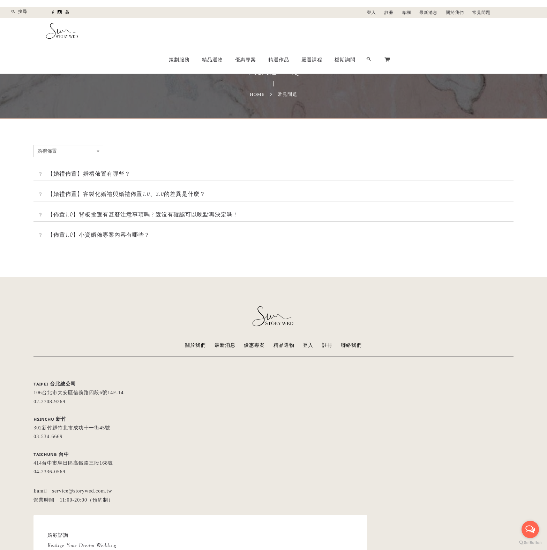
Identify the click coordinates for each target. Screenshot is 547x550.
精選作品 (380, 32)
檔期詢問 (446, 32)
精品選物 (314, 32)
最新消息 (428, 12)
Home (257, 94)
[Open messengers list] (530, 529)
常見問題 (481, 12)
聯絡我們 (351, 345)
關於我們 (455, 12)
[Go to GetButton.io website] (530, 543)
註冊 (389, 12)
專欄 (406, 12)
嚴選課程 (413, 32)
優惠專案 (347, 32)
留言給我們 (308, 445)
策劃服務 (280, 32)
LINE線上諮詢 (357, 445)
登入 (371, 12)
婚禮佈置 (87, 151)
